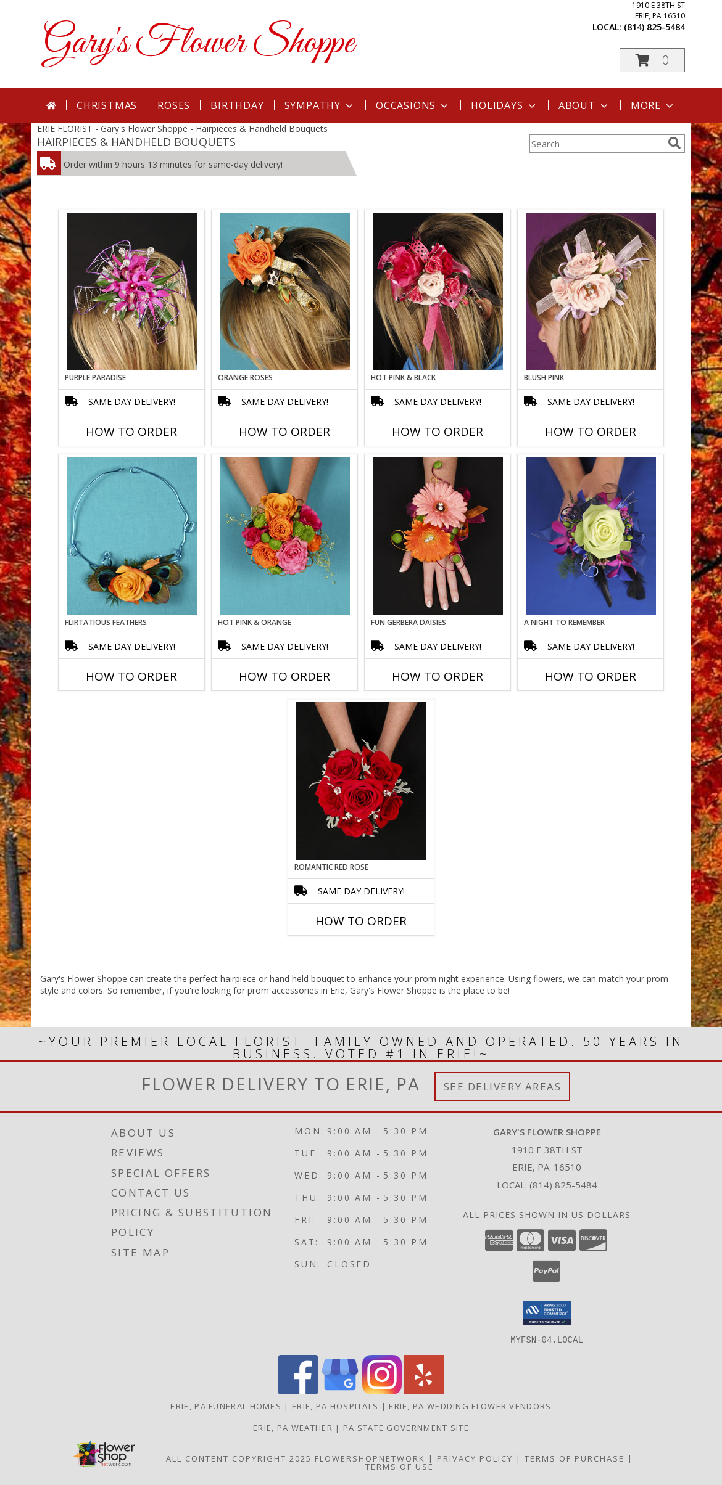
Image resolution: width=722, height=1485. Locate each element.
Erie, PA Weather (293, 1427)
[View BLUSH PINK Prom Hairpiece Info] (591, 291)
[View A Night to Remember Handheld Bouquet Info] (591, 536)
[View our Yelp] (424, 1390)
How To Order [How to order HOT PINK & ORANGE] (284, 676)
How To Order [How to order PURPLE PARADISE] (131, 431)
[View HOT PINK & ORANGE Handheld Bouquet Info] (285, 536)
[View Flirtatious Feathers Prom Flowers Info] (132, 536)
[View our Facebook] (298, 1390)
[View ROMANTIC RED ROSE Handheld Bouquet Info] (361, 781)
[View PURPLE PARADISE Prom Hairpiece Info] (132, 291)
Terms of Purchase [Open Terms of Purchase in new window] (574, 1457)
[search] (674, 143)
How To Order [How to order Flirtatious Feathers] (131, 676)
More (653, 105)
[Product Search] (596, 143)
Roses (173, 105)
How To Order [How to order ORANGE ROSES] (284, 431)
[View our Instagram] (382, 1390)
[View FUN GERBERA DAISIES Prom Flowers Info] (438, 536)
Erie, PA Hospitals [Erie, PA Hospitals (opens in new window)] (335, 1405)
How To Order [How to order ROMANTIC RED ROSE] (361, 921)
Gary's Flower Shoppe (198, 43)
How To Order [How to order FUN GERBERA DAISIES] (437, 676)
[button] (652, 60)
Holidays (504, 105)
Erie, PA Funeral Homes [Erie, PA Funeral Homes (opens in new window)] (225, 1405)
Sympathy (319, 105)
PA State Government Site (406, 1427)
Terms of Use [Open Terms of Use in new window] (399, 1465)
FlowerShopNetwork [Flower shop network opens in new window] (370, 1457)
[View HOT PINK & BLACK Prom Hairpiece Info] (438, 291)
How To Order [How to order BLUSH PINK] (590, 431)
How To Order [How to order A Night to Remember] (590, 676)
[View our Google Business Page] (340, 1390)
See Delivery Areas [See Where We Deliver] (503, 1086)
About (584, 105)
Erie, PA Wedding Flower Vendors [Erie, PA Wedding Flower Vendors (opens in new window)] (470, 1405)
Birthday (236, 105)
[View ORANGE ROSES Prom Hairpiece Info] (285, 291)
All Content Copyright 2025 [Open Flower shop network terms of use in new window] (239, 1457)
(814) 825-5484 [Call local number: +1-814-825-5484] (654, 27)
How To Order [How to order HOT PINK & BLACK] (437, 431)
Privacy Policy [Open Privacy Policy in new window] (475, 1457)
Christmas (107, 105)
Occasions (413, 105)
